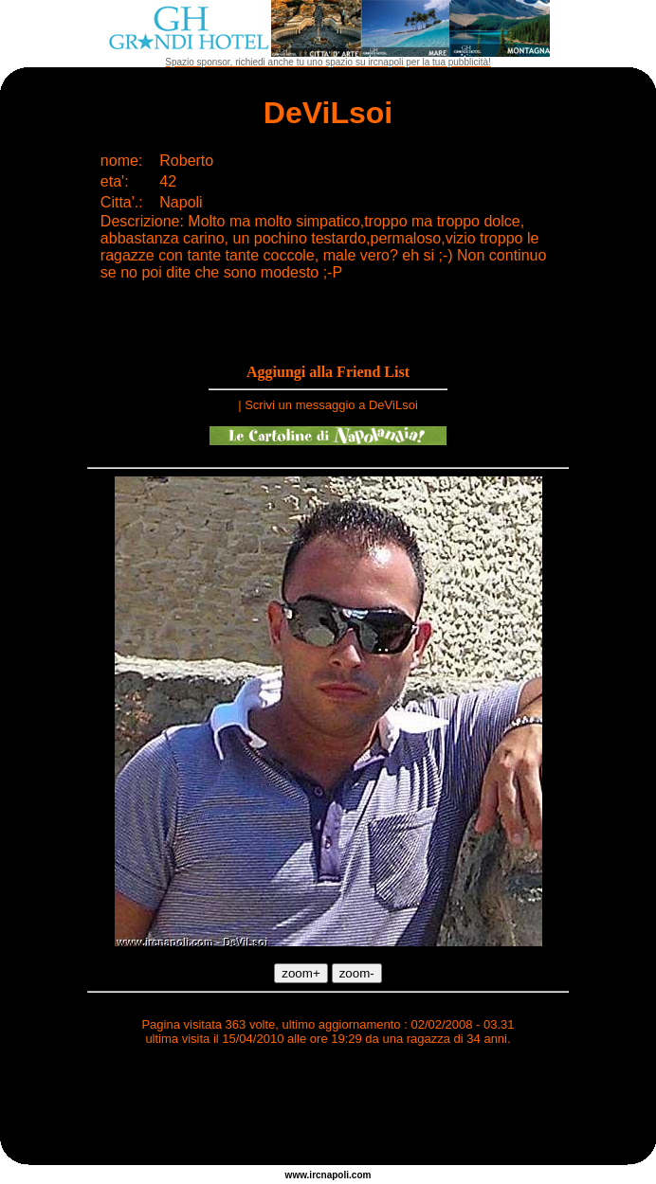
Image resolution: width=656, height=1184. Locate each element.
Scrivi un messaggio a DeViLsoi (331, 405)
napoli (335, 1175)
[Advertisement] (328, 1108)
